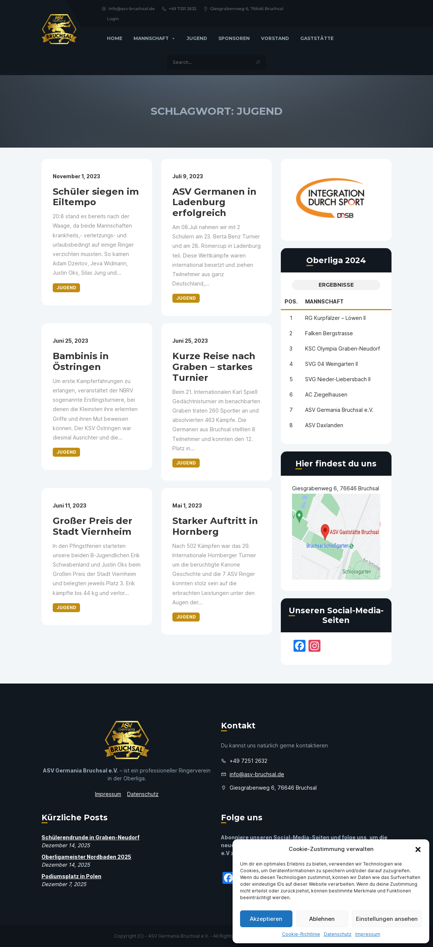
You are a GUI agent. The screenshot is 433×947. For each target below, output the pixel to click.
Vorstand (275, 38)
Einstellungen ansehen (387, 918)
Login (113, 18)
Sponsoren (234, 38)
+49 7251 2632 (179, 8)
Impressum (367, 934)
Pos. (291, 301)
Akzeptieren (266, 918)
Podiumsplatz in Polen (71, 876)
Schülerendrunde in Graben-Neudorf (90, 837)
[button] (418, 849)
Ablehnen (322, 918)
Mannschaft (154, 38)
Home (114, 38)
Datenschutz (337, 934)
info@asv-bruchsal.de (128, 8)
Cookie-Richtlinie (301, 934)
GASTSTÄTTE (317, 38)
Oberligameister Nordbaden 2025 (86, 857)
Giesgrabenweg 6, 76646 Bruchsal (243, 8)
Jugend (197, 38)
